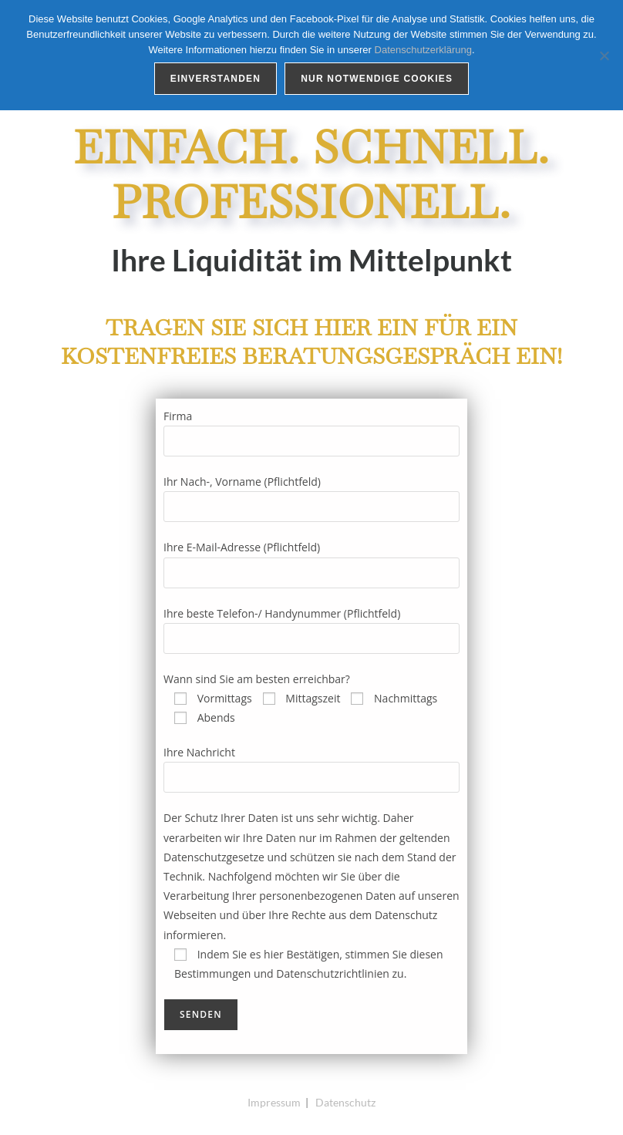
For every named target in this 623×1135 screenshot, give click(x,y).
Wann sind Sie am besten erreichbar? (256, 679)
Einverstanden (215, 78)
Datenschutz (345, 1102)
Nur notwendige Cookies (377, 78)
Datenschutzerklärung (423, 50)
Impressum (274, 1102)
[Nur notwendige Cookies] (603, 55)
